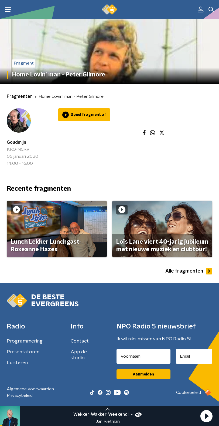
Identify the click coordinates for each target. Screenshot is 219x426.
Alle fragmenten (188, 271)
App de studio (79, 355)
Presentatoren (23, 352)
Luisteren (17, 362)
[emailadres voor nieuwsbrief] (194, 356)
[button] (206, 416)
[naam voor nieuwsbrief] (143, 356)
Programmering (25, 341)
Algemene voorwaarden (30, 389)
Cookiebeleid (188, 392)
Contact (80, 341)
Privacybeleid (20, 395)
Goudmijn (16, 142)
